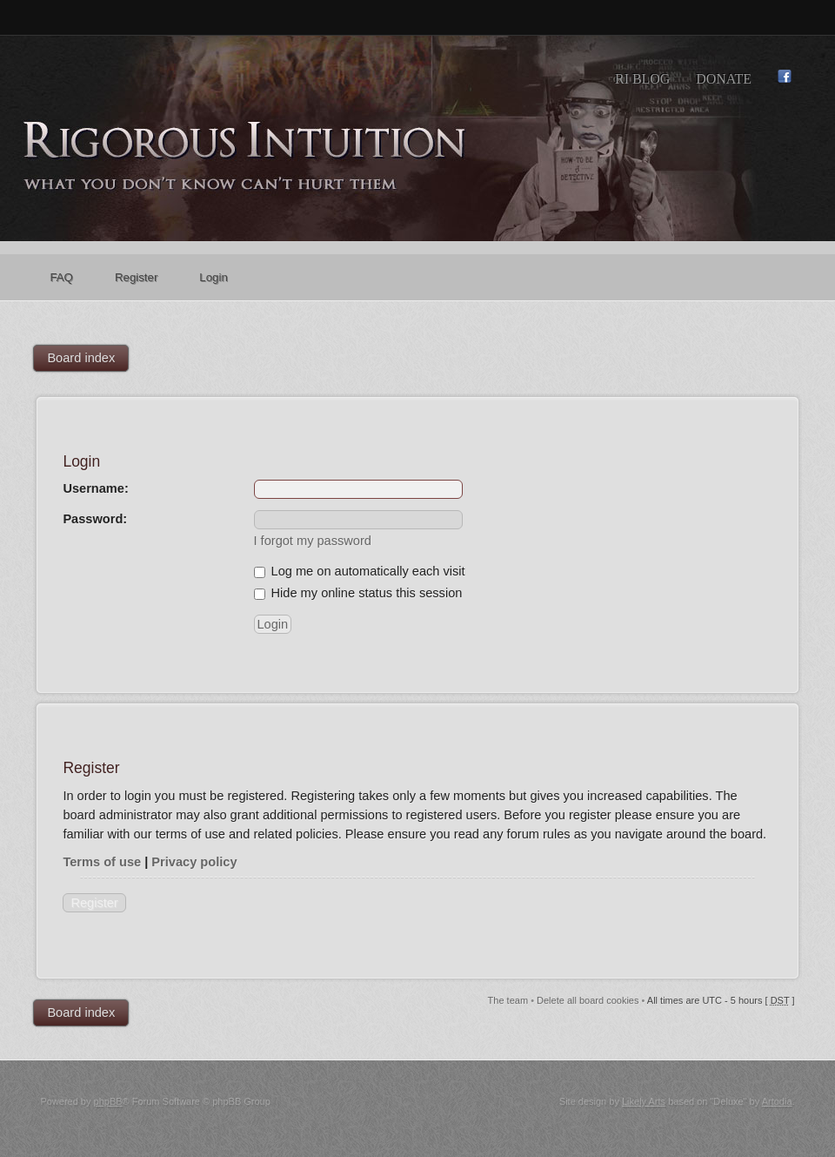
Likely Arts (643, 1101)
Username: (95, 488)
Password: (95, 519)
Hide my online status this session (358, 593)
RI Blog (642, 78)
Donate (724, 78)
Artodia (777, 1101)
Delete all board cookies (587, 1000)
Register (93, 903)
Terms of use (102, 862)
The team (508, 1000)
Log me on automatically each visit (359, 571)
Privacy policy (194, 862)
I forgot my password (312, 541)
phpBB (108, 1101)
